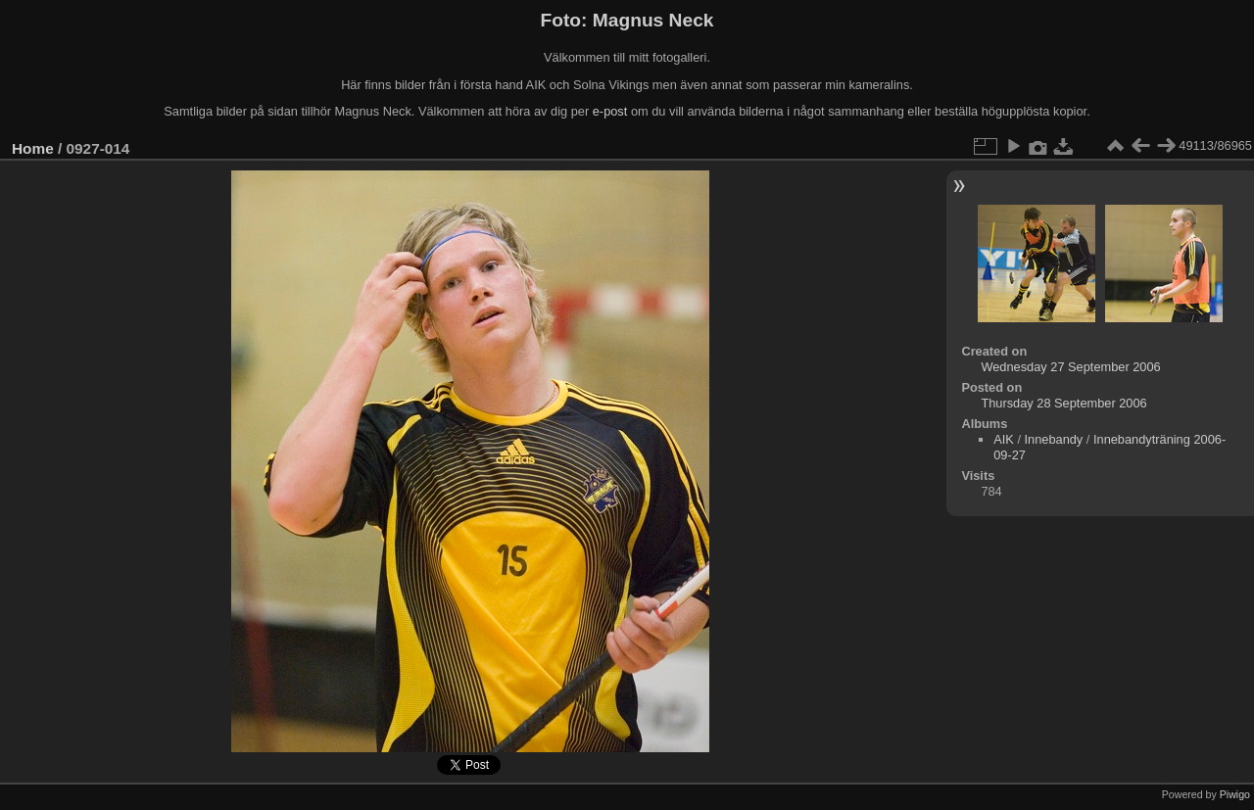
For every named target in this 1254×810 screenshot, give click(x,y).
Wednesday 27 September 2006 (1070, 366)
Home (33, 148)
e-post (610, 111)
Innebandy (1054, 439)
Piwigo (1235, 794)
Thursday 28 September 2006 (1063, 403)
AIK (1003, 439)
